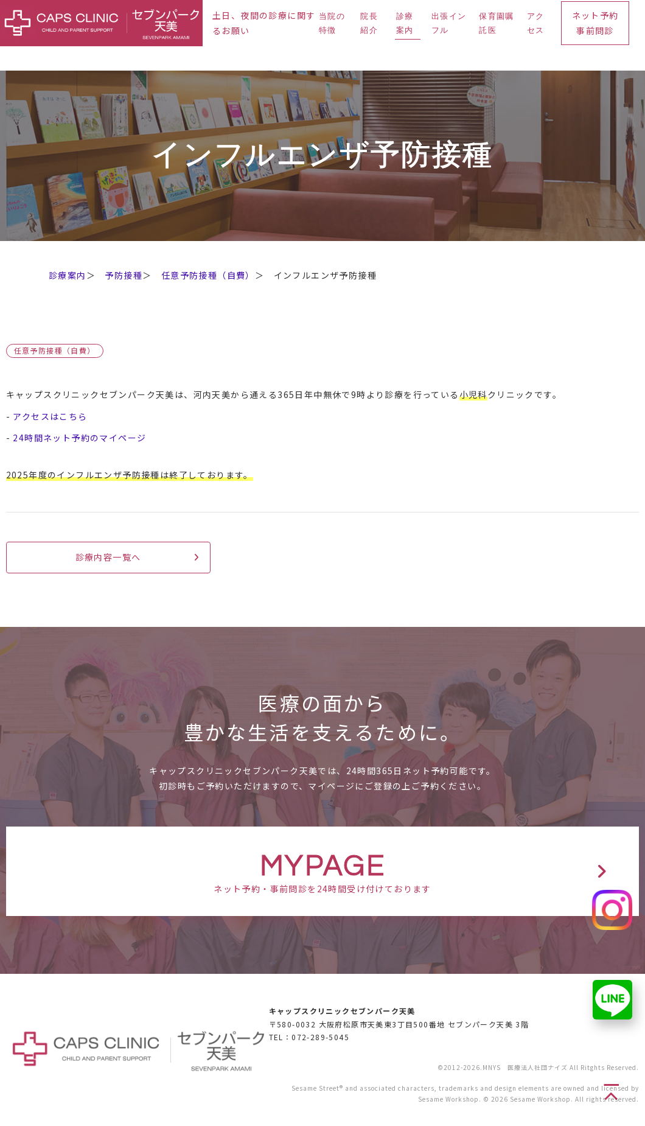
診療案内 (405, 23)
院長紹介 (369, 23)
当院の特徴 (332, 23)
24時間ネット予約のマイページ (79, 438)
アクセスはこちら (50, 416)
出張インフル (448, 23)
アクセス (536, 23)
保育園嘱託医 (496, 23)
